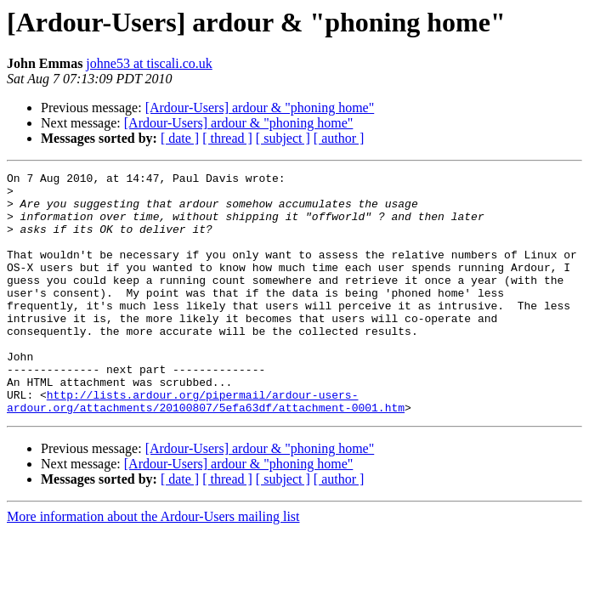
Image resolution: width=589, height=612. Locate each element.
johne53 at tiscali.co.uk (149, 63)
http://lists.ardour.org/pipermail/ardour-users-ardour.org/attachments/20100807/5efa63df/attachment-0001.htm (206, 448)
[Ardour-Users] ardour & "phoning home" (260, 107)
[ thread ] (227, 138)
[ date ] (180, 138)
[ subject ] (283, 138)
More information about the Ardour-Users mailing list (153, 565)
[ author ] (339, 138)
